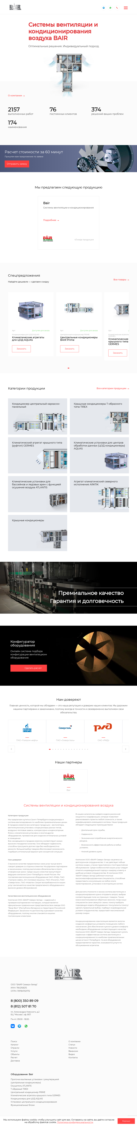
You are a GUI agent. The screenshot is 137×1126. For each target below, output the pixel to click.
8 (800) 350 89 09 (24, 1001)
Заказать (21, 348)
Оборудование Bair (22, 1074)
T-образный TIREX (19, 1089)
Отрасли (15, 1048)
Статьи (71, 1044)
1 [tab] (68, 368)
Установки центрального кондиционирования (34, 1102)
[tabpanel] (31, 324)
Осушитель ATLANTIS (21, 1086)
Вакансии (73, 1051)
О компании (74, 1041)
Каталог (14, 1044)
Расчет (14, 1057)
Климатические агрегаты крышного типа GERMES (35, 1095)
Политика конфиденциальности (75, 1122)
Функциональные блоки (23, 1105)
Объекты (15, 1054)
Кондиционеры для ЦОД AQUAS (27, 1098)
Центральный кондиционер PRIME (28, 1092)
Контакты (73, 1057)
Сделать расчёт (33, 668)
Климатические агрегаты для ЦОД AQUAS (28, 338)
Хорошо (126, 1121)
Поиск (14, 1041)
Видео (71, 1054)
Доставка (15, 1061)
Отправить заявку (17, 164)
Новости (72, 1048)
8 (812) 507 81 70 (23, 1006)
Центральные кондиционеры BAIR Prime (79, 338)
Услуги (14, 1051)
